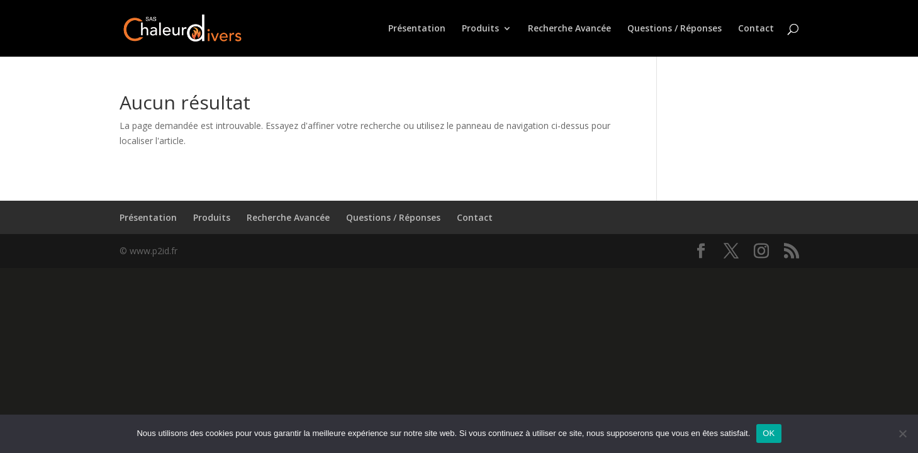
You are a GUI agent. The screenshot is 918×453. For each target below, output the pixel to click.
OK (769, 433)
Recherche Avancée (569, 29)
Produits (480, 29)
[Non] (902, 433)
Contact (756, 29)
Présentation (416, 29)
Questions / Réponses (674, 29)
